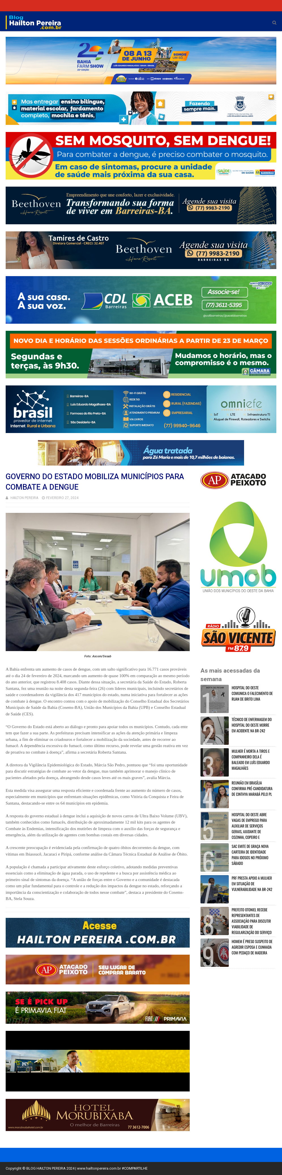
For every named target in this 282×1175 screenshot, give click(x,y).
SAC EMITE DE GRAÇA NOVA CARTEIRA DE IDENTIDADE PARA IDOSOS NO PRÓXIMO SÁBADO (250, 854)
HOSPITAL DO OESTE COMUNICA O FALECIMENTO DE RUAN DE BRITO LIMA (252, 693)
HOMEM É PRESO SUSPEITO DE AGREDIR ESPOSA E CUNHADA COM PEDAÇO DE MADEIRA (252, 947)
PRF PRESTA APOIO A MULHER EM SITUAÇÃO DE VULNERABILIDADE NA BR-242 (252, 883)
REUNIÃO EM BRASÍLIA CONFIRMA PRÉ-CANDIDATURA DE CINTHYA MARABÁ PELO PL (252, 788)
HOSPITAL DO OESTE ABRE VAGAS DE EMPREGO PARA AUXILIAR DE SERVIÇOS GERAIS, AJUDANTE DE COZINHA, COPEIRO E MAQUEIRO (234, 829)
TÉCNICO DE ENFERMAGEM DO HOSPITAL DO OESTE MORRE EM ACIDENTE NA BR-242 (252, 724)
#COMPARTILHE (135, 1168)
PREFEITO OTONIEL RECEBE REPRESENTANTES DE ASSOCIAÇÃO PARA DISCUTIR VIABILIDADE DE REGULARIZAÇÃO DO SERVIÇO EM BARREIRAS (237, 924)
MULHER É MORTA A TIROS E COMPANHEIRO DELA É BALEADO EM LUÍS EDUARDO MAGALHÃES (251, 759)
